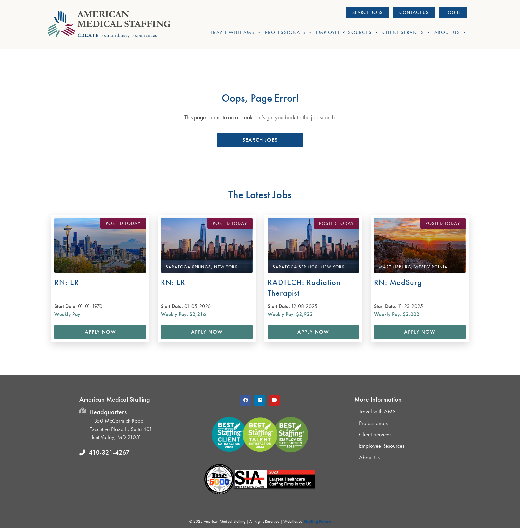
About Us (450, 32)
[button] (260, 140)
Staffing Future (317, 521)
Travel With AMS (236, 32)
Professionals (289, 32)
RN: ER (66, 282)
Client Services (406, 32)
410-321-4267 (109, 452)
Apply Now (100, 331)
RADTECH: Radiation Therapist (304, 287)
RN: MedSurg (398, 282)
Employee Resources (347, 32)
